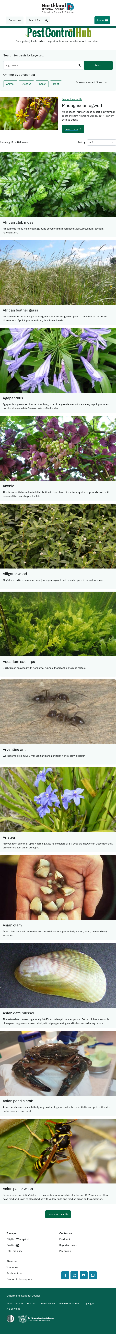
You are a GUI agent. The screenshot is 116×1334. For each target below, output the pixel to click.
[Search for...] (38, 20)
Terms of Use (47, 1303)
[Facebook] (65, 1275)
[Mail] (93, 1275)
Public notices (15, 1273)
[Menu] (102, 20)
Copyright (88, 1303)
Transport (12, 1233)
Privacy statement (69, 1303)
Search (98, 65)
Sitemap (31, 1303)
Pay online (65, 1251)
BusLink (13, 1245)
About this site (15, 1303)
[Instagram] (74, 1275)
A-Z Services (13, 1308)
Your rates (12, 1267)
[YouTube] (84, 1275)
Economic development (20, 1279)
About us (12, 1261)
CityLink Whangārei (18, 1239)
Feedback (64, 1239)
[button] (15, 20)
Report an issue (68, 1245)
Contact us (65, 1233)
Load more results (58, 1214)
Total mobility (14, 1251)
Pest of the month (72, 99)
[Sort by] (101, 142)
